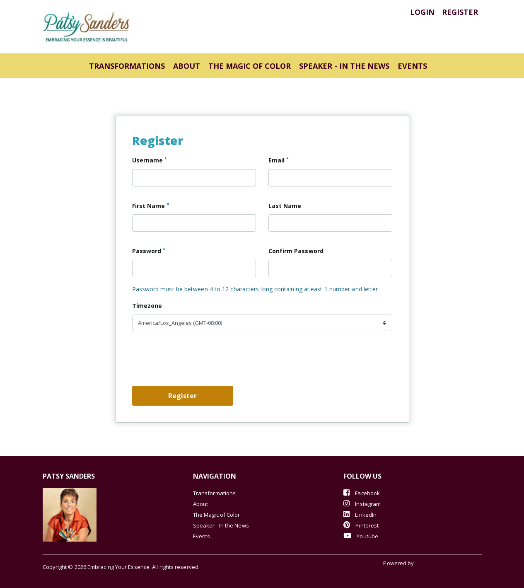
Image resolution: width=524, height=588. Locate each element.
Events (412, 66)
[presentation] (195, 362)
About (186, 66)
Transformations (127, 66)
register (460, 12)
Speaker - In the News (344, 66)
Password (149, 251)
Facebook (361, 493)
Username (149, 160)
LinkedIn (360, 514)
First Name (150, 205)
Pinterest (361, 525)
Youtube (360, 536)
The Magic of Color (249, 66)
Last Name (285, 206)
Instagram (362, 504)
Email (278, 160)
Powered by (399, 563)
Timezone (147, 306)
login (422, 12)
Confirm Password (296, 251)
